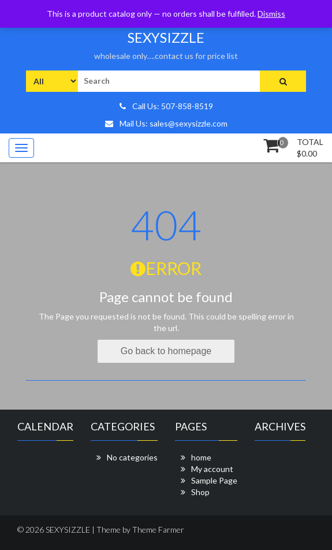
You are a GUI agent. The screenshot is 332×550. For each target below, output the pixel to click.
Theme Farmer (158, 529)
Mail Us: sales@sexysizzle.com (166, 123)
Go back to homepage (166, 351)
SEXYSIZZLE (166, 37)
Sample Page (214, 480)
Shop (200, 492)
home (201, 457)
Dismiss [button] (271, 13)
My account (212, 469)
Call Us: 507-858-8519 (166, 106)
